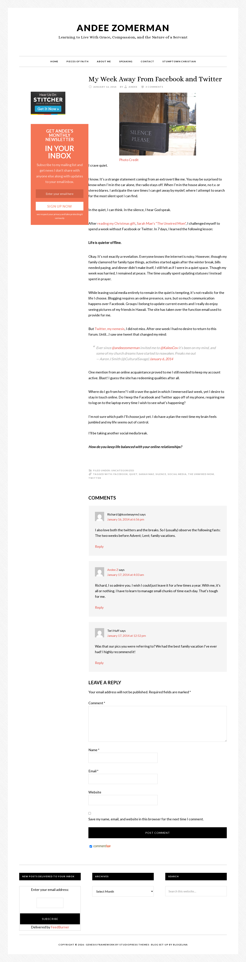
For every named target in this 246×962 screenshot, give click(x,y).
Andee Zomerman (123, 27)
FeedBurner (60, 927)
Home (54, 61)
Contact (147, 61)
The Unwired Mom (201, 474)
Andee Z (112, 569)
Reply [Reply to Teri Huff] (99, 663)
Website (94, 792)
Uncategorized (122, 470)
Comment (96, 703)
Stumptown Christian (179, 61)
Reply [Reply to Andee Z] (99, 607)
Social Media (177, 474)
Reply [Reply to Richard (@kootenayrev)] (99, 546)
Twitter (94, 477)
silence (160, 474)
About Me (104, 61)
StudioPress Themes (134, 944)
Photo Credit (129, 160)
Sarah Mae (146, 474)
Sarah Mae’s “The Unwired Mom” (161, 223)
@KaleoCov (169, 348)
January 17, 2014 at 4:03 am (125, 574)
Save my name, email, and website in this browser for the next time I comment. (146, 819)
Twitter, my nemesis (110, 329)
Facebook (120, 474)
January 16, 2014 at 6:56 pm (125, 519)
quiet (133, 474)
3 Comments (154, 86)
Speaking (125, 61)
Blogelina (180, 944)
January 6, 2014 (161, 359)
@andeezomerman (126, 348)
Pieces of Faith (77, 61)
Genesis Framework (100, 944)
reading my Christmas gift (116, 223)
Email (93, 771)
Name (93, 750)
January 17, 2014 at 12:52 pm (126, 635)
